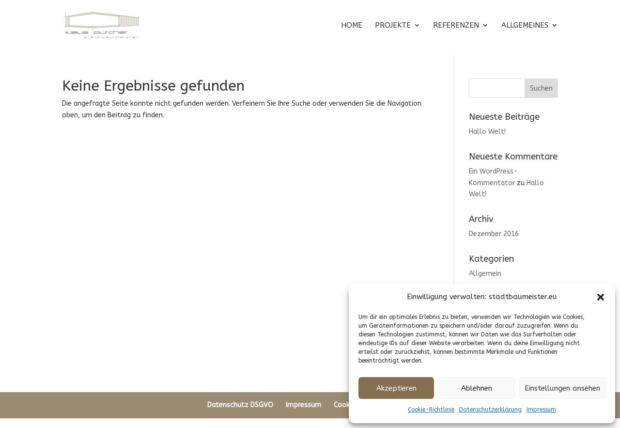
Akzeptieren (396, 388)
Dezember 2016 (494, 234)
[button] (600, 297)
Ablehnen (476, 388)
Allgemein (485, 273)
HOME (351, 26)
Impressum (541, 409)
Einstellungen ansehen (562, 388)
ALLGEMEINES (524, 26)
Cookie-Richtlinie (431, 409)
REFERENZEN (456, 26)
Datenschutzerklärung (490, 409)
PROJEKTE (393, 26)
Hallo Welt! (487, 131)
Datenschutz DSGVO (240, 405)
